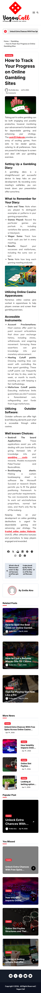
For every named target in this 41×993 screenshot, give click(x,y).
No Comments (11, 93)
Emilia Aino (27, 590)
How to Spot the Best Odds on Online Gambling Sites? (20, 627)
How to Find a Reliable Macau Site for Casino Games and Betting (18, 661)
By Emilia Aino (12, 90)
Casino (7, 723)
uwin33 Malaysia (17, 137)
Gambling (9, 55)
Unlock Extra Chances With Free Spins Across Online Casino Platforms (19, 729)
